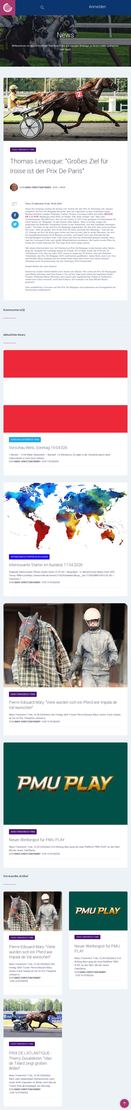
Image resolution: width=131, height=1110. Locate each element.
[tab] (42, 7)
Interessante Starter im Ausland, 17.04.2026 (46, 565)
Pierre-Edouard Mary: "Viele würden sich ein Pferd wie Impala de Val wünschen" (63, 705)
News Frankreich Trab (23, 150)
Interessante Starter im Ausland (29, 557)
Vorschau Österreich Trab (25, 440)
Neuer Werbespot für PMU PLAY (37, 839)
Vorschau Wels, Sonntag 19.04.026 (38, 447)
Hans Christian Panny (38, 187)
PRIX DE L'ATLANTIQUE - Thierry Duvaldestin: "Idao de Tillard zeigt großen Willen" (30, 1061)
